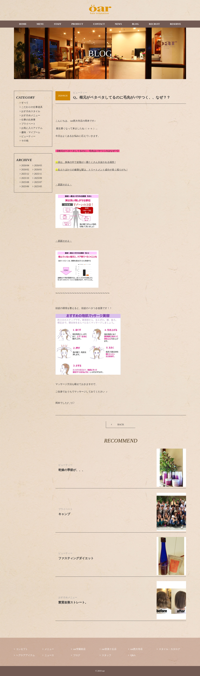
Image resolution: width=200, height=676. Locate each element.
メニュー (48, 649)
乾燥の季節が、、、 (71, 469)
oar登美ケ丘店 (108, 649)
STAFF (57, 24)
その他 (24, 140)
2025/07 (37, 182)
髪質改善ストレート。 (73, 602)
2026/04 (24, 165)
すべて (24, 103)
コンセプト (21, 649)
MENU (40, 24)
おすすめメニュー (30, 115)
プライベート (27, 123)
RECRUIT (154, 24)
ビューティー (27, 136)
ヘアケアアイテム (24, 655)
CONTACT (99, 24)
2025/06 (24, 186)
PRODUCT (77, 24)
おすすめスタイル (30, 111)
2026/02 (24, 169)
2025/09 (37, 178)
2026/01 (37, 169)
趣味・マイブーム (30, 132)
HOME (22, 24)
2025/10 (24, 178)
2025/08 (24, 182)
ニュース (48, 655)
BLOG (135, 24)
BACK (121, 424)
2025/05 (37, 186)
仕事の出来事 (27, 119)
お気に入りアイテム (31, 128)
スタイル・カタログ (168, 649)
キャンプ (64, 514)
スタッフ (105, 655)
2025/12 (24, 174)
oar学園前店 (78, 649)
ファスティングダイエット (76, 558)
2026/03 (37, 165)
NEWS (118, 24)
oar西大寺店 (135, 649)
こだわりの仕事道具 (31, 107)
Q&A (132, 655)
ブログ (75, 655)
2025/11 (37, 174)
